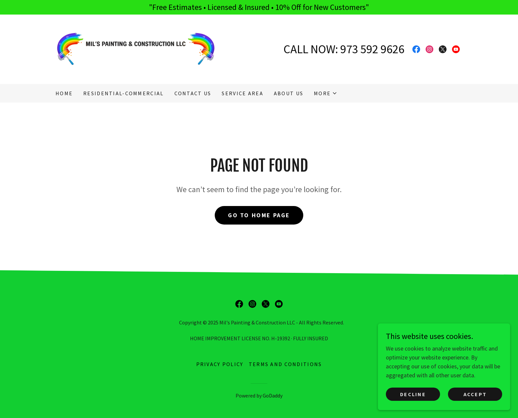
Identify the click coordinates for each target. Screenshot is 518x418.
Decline (413, 394)
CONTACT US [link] (192, 93)
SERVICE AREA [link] (242, 93)
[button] (325, 93)
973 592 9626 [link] (372, 49)
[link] (136, 48)
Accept (475, 394)
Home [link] (64, 93)
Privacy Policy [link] (219, 364)
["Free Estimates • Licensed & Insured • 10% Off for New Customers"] (259, 7)
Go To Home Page (259, 215)
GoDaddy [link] (272, 395)
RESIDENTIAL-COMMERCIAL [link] (123, 93)
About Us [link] (288, 93)
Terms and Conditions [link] (285, 364)
